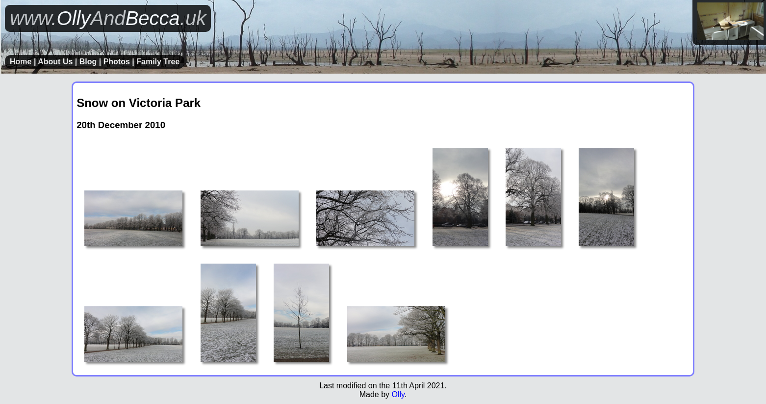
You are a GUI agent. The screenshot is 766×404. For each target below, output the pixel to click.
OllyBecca (108, 18)
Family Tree (157, 61)
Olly (397, 394)
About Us (55, 61)
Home (20, 61)
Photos (116, 61)
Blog (88, 61)
